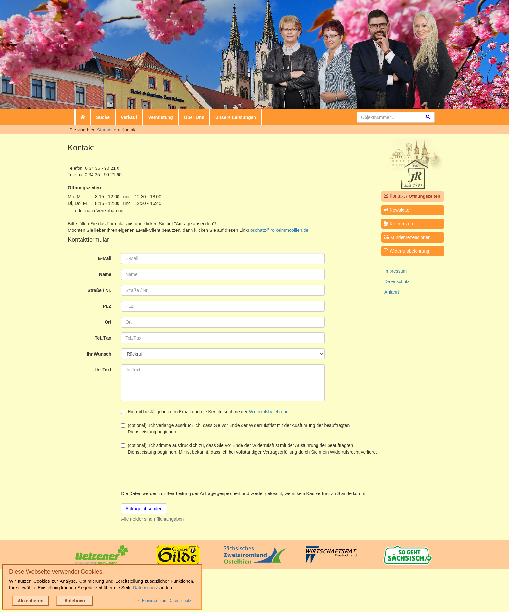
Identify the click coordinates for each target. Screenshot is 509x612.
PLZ (107, 306)
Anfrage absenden (143, 508)
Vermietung (160, 117)
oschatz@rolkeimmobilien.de (279, 230)
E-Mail (104, 258)
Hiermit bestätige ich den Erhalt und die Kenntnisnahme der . (205, 411)
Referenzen (398, 223)
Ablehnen (74, 600)
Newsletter (397, 210)
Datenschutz (397, 281)
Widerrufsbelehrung (269, 411)
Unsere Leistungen (235, 117)
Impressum (395, 271)
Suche (103, 117)
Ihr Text (103, 369)
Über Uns (194, 117)
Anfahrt (391, 291)
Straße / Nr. (99, 290)
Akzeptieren (30, 600)
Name (105, 274)
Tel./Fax (103, 338)
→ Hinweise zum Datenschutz (163, 600)
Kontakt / (412, 196)
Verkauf (129, 117)
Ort (108, 322)
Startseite (106, 129)
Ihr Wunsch (99, 353)
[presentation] (170, 472)
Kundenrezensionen (407, 237)
